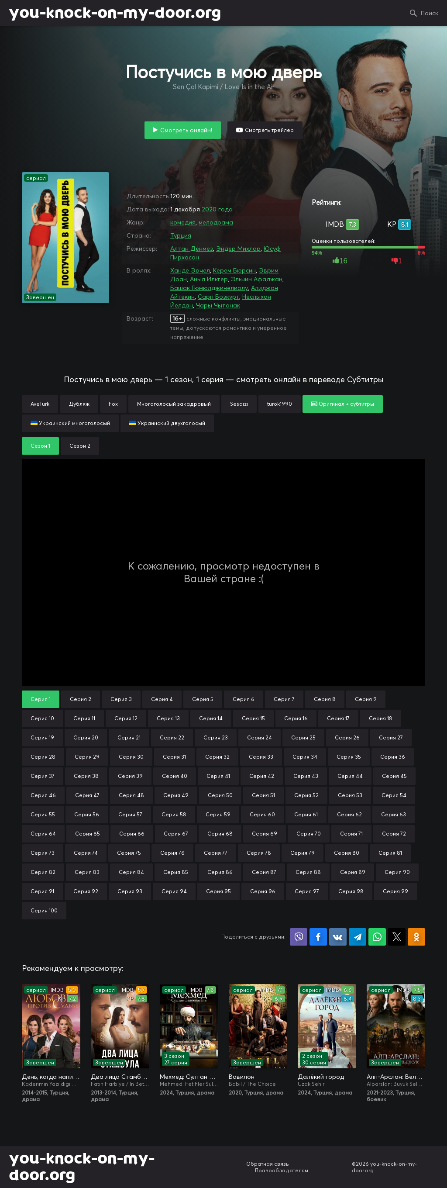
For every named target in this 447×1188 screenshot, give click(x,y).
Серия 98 (351, 891)
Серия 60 (262, 814)
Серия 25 (303, 737)
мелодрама (216, 222)
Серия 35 (349, 756)
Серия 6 (243, 699)
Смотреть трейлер (269, 130)
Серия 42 (261, 776)
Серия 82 (43, 872)
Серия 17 (338, 718)
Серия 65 (87, 833)
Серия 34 (304, 756)
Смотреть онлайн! (186, 130)
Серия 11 (84, 718)
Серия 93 (129, 891)
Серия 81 (390, 853)
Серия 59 (218, 814)
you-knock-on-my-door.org (115, 13)
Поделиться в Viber (298, 937)
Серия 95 (218, 891)
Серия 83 (87, 872)
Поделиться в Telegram (357, 937)
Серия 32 (217, 756)
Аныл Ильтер (209, 279)
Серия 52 (306, 795)
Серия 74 (86, 853)
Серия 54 (394, 795)
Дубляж (79, 404)
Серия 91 (42, 891)
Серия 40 (174, 776)
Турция (180, 235)
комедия (183, 222)
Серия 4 (162, 699)
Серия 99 (395, 891)
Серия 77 (215, 853)
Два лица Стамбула (120, 1077)
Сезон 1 (40, 445)
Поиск (429, 13)
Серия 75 (129, 853)
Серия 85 (175, 872)
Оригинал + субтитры (342, 404)
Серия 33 (261, 756)
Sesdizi (239, 404)
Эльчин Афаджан (256, 279)
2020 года (217, 209)
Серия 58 (174, 814)
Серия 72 (394, 833)
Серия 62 (349, 814)
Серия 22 (172, 737)
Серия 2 (80, 699)
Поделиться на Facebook (318, 937)
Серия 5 (202, 699)
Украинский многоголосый (70, 423)
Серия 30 (131, 756)
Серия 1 (41, 699)
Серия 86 (220, 872)
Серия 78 (259, 853)
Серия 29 (87, 756)
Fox (113, 404)
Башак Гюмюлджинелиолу (209, 288)
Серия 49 (176, 795)
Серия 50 (220, 795)
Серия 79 (302, 853)
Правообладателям (281, 1170)
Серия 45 (394, 776)
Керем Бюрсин (234, 270)
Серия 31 (174, 756)
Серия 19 (42, 737)
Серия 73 (43, 853)
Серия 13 (168, 718)
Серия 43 (305, 776)
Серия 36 (392, 756)
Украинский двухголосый (167, 423)
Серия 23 (215, 737)
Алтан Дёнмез (191, 248)
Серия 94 (174, 891)
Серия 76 (172, 853)
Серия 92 (85, 891)
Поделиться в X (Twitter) (397, 937)
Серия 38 (86, 776)
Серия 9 (366, 699)
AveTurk (40, 404)
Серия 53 (350, 795)
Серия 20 (85, 737)
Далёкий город (321, 1077)
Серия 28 (43, 756)
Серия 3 (121, 699)
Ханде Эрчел (190, 270)
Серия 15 (253, 718)
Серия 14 (211, 718)
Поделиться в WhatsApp (377, 937)
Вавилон (241, 1077)
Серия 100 (44, 910)
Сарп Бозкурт (218, 296)
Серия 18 (380, 718)
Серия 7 (284, 699)
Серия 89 (352, 872)
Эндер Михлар (238, 248)
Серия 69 (264, 833)
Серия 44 (350, 776)
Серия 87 (264, 872)
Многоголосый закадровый (174, 404)
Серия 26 (347, 737)
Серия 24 (259, 737)
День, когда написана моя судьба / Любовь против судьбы (51, 1077)
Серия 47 (87, 795)
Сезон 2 (79, 445)
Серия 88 (308, 872)
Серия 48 (131, 795)
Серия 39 (130, 776)
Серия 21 (129, 737)
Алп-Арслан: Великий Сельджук (396, 1077)
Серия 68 (220, 833)
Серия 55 (43, 814)
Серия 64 (43, 833)
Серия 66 (131, 833)
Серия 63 (393, 814)
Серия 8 (325, 699)
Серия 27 (391, 737)
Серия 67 (176, 833)
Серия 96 (262, 891)
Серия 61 (306, 814)
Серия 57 (130, 814)
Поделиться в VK (338, 937)
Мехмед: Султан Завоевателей (189, 1077)
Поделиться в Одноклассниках (416, 937)
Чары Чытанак (218, 305)
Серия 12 (126, 718)
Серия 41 (218, 776)
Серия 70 (308, 833)
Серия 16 (296, 718)
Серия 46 (43, 795)
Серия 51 (263, 795)
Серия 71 (351, 833)
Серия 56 (86, 814)
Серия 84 (131, 872)
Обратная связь (267, 1163)
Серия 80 (346, 853)
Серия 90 (397, 872)
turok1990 (279, 404)
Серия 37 (43, 776)
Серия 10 (42, 718)
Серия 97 (307, 891)
